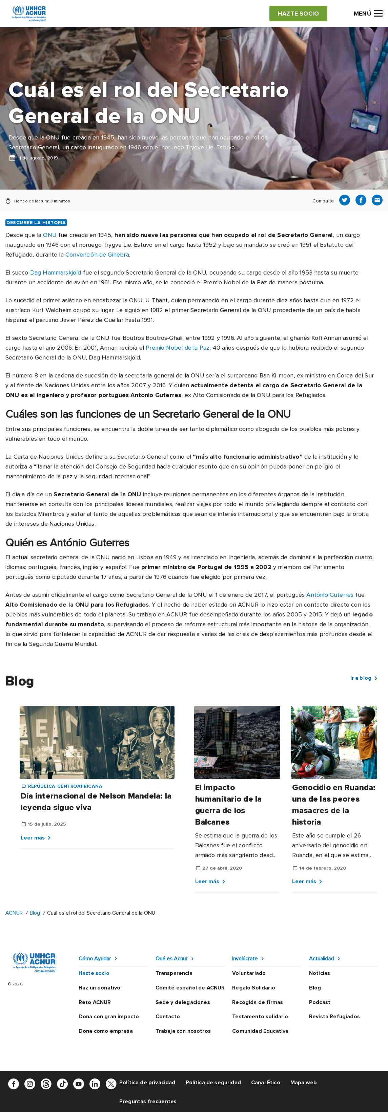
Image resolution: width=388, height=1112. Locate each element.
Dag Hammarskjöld (55, 272)
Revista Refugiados (334, 1016)
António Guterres (329, 594)
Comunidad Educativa (260, 1031)
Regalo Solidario (253, 987)
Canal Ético (265, 1082)
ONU (50, 235)
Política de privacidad (147, 1082)
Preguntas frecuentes (148, 1101)
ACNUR (14, 913)
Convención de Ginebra (97, 254)
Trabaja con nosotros (183, 1031)
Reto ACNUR (95, 1002)
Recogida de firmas (257, 1002)
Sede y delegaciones (183, 1002)
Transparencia (174, 973)
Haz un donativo (99, 987)
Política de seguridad (213, 1082)
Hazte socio (94, 973)
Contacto (168, 1016)
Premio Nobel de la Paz (235, 282)
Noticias (319, 973)
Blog (35, 913)
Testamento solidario (260, 1016)
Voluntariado (249, 973)
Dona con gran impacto (109, 1016)
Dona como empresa (106, 1031)
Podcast (319, 1002)
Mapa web (303, 1082)
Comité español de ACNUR (190, 987)
